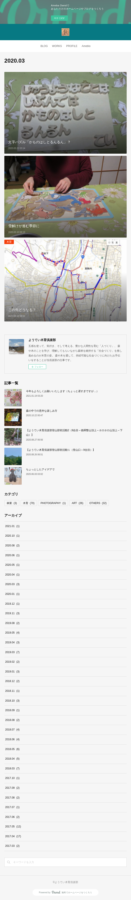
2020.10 (12, 535)
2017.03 (12, 845)
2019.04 (12, 642)
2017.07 (12, 807)
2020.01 (12, 594)
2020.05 (12, 564)
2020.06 (12, 555)
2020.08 (12, 545)
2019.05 (12, 632)
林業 (12, 503)
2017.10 (12, 778)
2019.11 (12, 613)
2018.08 (12, 720)
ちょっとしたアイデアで (40, 469)
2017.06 (12, 816)
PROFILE (71, 46)
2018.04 (12, 758)
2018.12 (12, 681)
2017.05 (13, 826)
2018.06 (12, 739)
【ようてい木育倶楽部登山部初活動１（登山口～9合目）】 (60, 449)
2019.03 (12, 652)
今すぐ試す (59, 18)
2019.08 (12, 623)
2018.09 (12, 710)
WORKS (57, 46)
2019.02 (12, 661)
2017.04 (13, 836)
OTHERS (97, 503)
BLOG (44, 46)
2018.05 (12, 749)
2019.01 (12, 671)
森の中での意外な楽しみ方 (41, 410)
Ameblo (86, 46)
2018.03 (12, 768)
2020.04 (12, 574)
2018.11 (12, 690)
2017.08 (12, 797)
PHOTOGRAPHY (53, 503)
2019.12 (12, 603)
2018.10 (12, 700)
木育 (9, 241)
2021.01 (12, 526)
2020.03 (12, 584)
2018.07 (12, 729)
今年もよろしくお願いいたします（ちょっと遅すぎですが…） (62, 391)
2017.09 (12, 787)
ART (77, 503)
